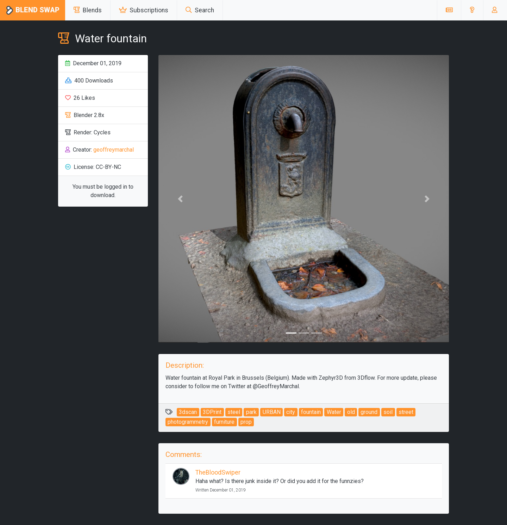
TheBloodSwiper (217, 472)
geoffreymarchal (113, 149)
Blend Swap (33, 10)
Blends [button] (88, 10)
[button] (472, 10)
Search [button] (200, 10)
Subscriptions (143, 10)
